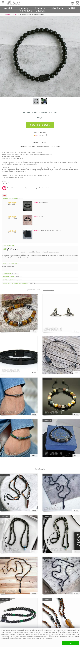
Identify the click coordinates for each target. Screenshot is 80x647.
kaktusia (43, 132)
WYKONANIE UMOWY (12, 277)
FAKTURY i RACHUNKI (12, 280)
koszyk (72, 4)
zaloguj (77, 4)
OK (71, 643)
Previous (3, 54)
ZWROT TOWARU (11, 273)
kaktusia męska (40, 469)
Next (76, 54)
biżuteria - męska (48, 290)
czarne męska (55, 146)
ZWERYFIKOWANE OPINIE (12, 199)
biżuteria (35, 142)
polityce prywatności (45, 638)
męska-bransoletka (43, 146)
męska (44, 142)
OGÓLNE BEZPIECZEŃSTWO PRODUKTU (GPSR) (19, 283)
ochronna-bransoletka (28, 146)
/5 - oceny (39, 135)
